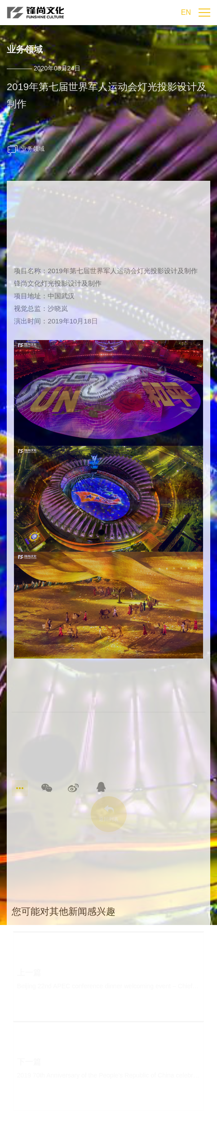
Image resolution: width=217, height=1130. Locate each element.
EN (186, 12)
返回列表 (108, 819)
